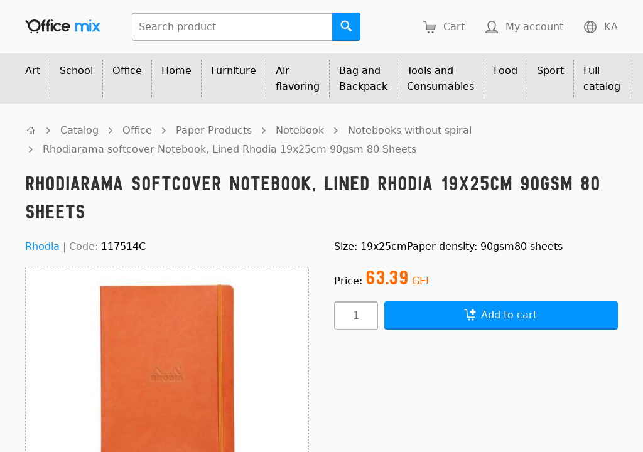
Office (127, 71)
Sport (550, 71)
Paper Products (214, 130)
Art (32, 71)
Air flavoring (298, 78)
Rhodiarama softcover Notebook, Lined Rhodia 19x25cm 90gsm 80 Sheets (229, 149)
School (76, 71)
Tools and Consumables (440, 78)
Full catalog (601, 78)
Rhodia (42, 246)
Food (505, 71)
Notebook (300, 130)
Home (176, 71)
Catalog (79, 130)
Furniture (233, 71)
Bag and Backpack (363, 78)
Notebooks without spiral (410, 130)
